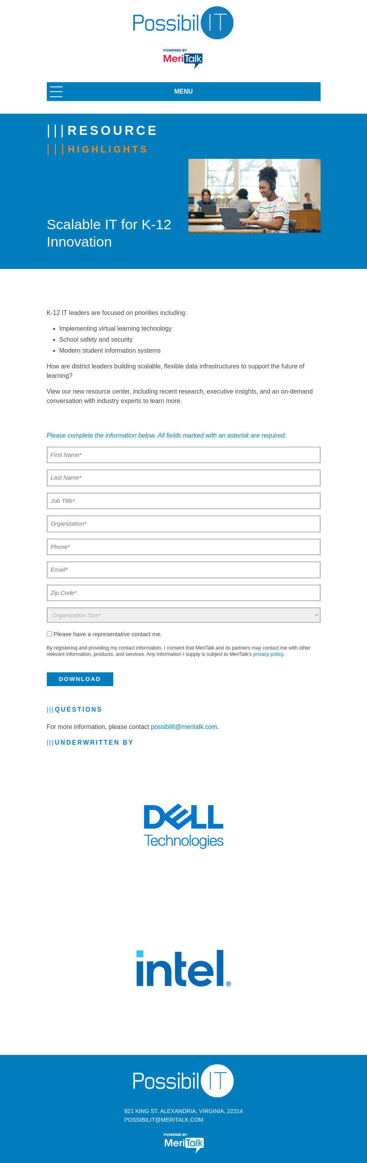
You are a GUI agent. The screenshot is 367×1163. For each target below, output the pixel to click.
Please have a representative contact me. (107, 634)
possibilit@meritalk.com (184, 726)
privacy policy (268, 654)
